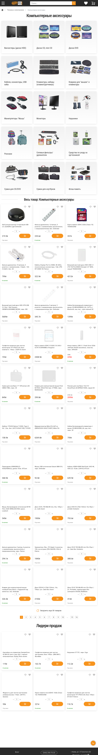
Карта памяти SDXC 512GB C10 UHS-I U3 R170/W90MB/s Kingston (48, 346)
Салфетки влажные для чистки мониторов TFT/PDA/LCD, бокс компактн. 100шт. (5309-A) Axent (14, 347)
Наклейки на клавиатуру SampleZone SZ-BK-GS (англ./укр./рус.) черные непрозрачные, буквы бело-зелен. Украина (16, 654)
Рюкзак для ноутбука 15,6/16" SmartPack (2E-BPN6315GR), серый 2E (81, 387)
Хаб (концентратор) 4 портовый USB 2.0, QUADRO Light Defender (15, 226)
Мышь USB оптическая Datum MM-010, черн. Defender (49, 467)
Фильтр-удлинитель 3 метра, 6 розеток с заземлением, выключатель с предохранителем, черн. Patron (16, 549)
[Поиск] (74, 3)
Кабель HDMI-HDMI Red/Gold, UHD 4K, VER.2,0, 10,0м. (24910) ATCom (81, 467)
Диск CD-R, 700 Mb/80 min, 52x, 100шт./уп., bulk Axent (49, 508)
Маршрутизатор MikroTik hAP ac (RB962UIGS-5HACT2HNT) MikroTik (47, 427)
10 (63, 617)
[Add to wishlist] (29, 207)
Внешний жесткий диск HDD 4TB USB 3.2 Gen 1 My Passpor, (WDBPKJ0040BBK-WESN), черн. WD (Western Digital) (15, 307)
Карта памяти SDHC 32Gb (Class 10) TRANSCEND (80, 226)
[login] (86, 3)
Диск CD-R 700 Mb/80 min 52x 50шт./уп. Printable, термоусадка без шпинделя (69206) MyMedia (80, 589)
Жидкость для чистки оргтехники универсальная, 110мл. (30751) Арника (15, 694)
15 (72, 617)
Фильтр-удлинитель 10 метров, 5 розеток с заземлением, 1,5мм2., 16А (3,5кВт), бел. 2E (15, 267)
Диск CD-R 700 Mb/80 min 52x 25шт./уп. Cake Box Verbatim (80, 548)
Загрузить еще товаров (49, 611)
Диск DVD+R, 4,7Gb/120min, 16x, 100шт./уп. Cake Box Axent (46, 588)
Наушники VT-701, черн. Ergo (77, 652)
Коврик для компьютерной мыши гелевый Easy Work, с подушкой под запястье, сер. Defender (15, 589)
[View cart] (93, 3)
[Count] (16, 231)
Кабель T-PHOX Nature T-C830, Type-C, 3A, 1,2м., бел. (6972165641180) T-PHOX (16, 427)
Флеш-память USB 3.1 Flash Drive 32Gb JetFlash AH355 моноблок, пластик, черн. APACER (81, 347)
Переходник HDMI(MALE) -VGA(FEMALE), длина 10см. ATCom (14, 467)
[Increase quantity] (19, 231)
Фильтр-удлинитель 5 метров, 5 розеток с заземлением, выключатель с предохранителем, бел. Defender (49, 307)
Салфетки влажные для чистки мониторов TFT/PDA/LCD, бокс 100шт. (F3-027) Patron (81, 694)
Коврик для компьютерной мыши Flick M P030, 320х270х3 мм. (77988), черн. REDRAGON (49, 388)
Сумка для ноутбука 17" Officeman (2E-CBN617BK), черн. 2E (16, 387)
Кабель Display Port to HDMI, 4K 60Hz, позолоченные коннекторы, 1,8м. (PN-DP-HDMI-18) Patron (48, 267)
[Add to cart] (25, 236)
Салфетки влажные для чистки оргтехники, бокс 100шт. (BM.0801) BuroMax (47, 654)
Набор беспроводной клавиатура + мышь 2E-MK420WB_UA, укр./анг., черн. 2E (80, 428)
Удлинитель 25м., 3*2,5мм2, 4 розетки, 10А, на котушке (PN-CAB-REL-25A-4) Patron (49, 549)
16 (77, 617)
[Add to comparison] (25, 207)
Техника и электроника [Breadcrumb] (15, 10)
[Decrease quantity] (12, 231)
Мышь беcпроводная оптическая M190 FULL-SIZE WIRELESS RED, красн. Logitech (16, 508)
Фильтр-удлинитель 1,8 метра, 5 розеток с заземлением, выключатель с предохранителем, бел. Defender (49, 226)
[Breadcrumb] (2, 10)
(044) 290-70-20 (49, 753)
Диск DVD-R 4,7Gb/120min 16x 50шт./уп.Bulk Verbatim (80, 508)
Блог (17, 752)
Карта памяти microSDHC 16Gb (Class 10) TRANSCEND (48, 694)
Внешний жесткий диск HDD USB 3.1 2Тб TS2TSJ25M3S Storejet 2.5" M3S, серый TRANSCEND (80, 267)
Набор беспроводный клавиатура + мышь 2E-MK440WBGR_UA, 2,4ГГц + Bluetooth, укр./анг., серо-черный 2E (80, 307)
